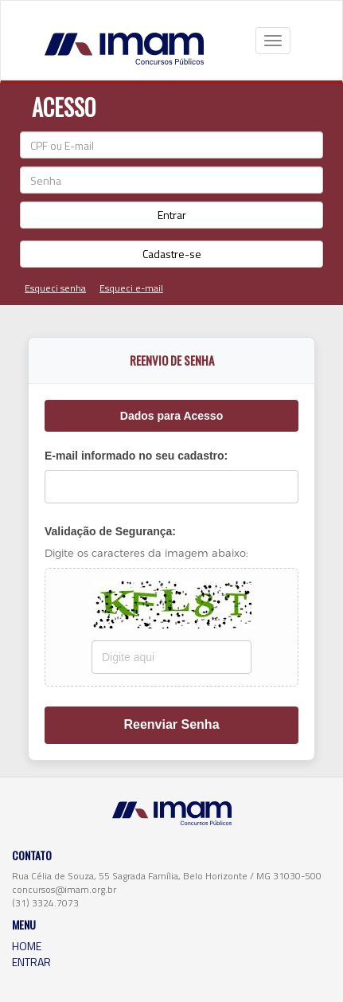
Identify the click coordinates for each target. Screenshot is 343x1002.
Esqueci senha (55, 288)
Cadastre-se (171, 253)
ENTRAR (31, 961)
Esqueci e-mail (131, 288)
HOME (26, 945)
